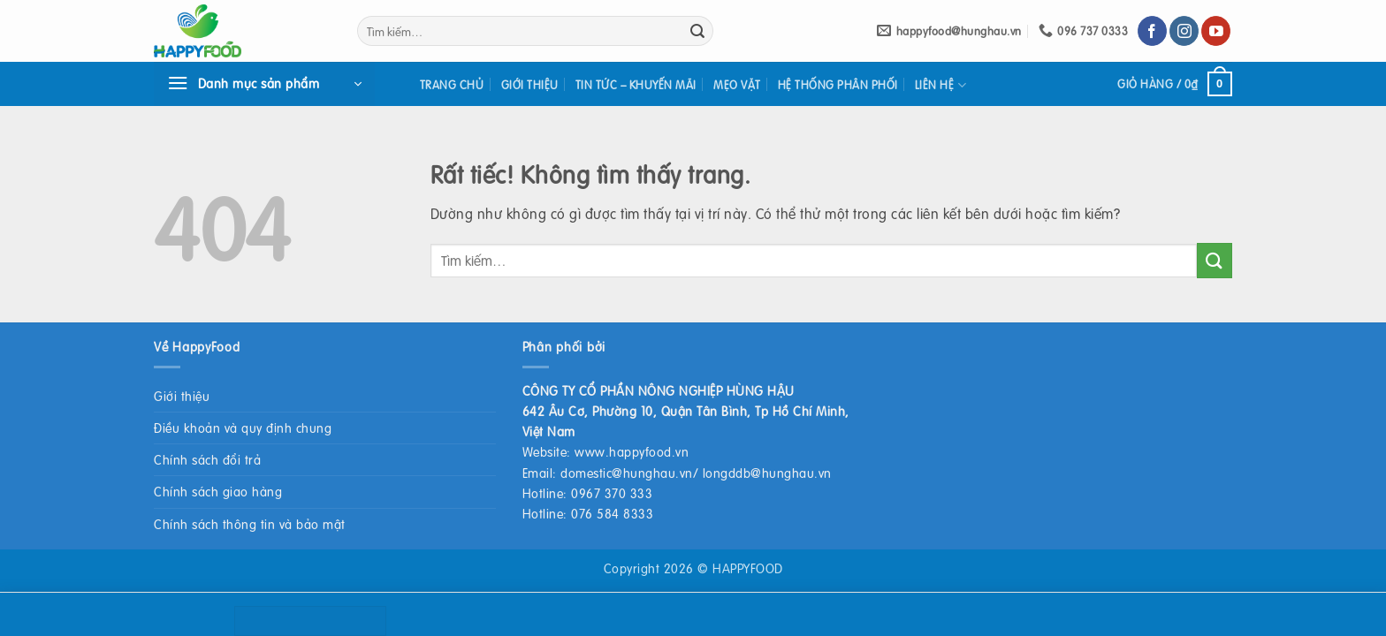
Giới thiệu (530, 85)
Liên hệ (940, 85)
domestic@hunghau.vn (626, 472)
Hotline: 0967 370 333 (587, 493)
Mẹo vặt (737, 85)
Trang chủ (452, 85)
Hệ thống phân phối (838, 85)
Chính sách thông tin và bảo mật (250, 524)
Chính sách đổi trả (207, 459)
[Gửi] (697, 31)
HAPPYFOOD (747, 568)
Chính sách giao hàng (218, 491)
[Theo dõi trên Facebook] (1152, 31)
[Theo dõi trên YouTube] (1215, 31)
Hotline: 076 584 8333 (588, 513)
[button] (264, 84)
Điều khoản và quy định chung (242, 427)
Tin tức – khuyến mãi (636, 85)
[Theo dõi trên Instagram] (1184, 31)
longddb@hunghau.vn (767, 472)
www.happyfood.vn (632, 451)
